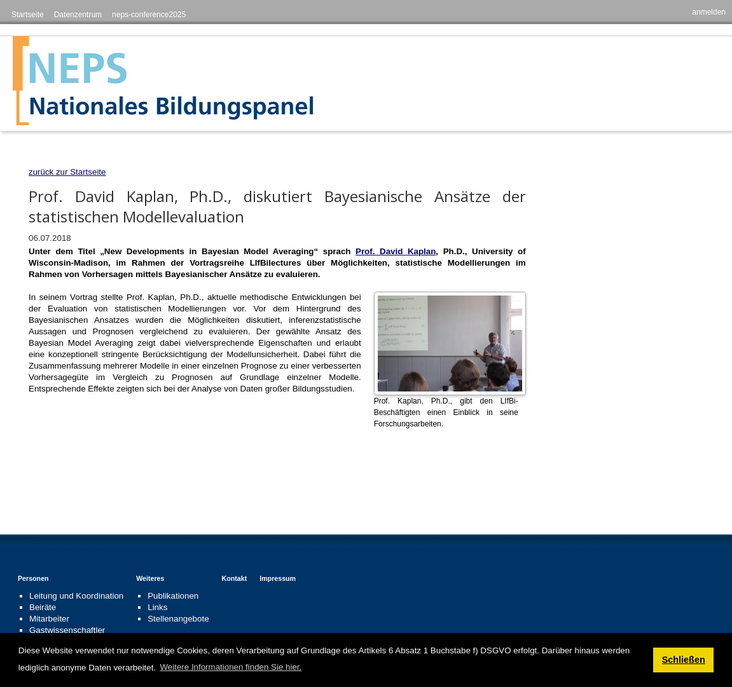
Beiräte (42, 607)
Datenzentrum (78, 14)
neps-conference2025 (149, 14)
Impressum (277, 578)
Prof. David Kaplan (396, 251)
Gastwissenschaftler (67, 630)
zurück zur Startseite (67, 172)
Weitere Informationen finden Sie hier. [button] (231, 667)
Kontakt (234, 578)
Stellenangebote (178, 618)
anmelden (709, 12)
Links (157, 607)
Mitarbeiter (49, 618)
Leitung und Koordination (76, 596)
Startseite (27, 14)
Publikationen (173, 596)
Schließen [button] (683, 660)
